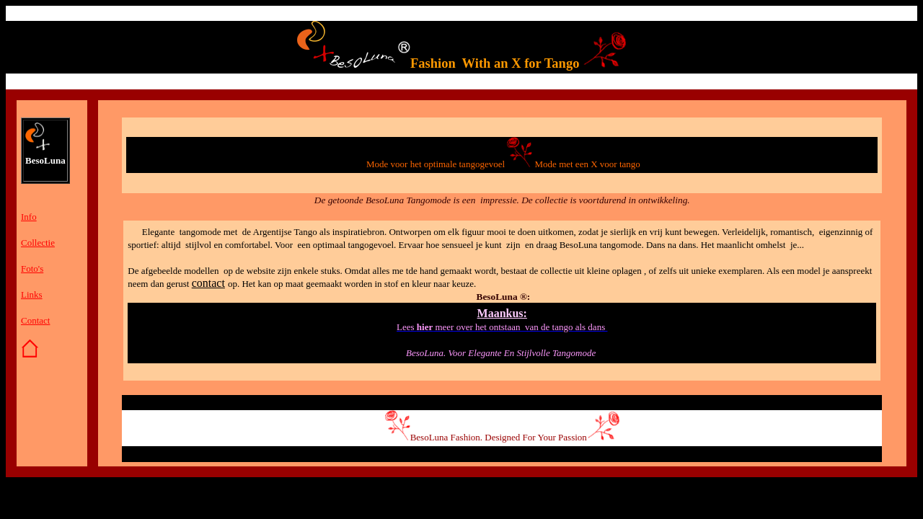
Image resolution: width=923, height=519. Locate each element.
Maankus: (502, 313)
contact (208, 283)
